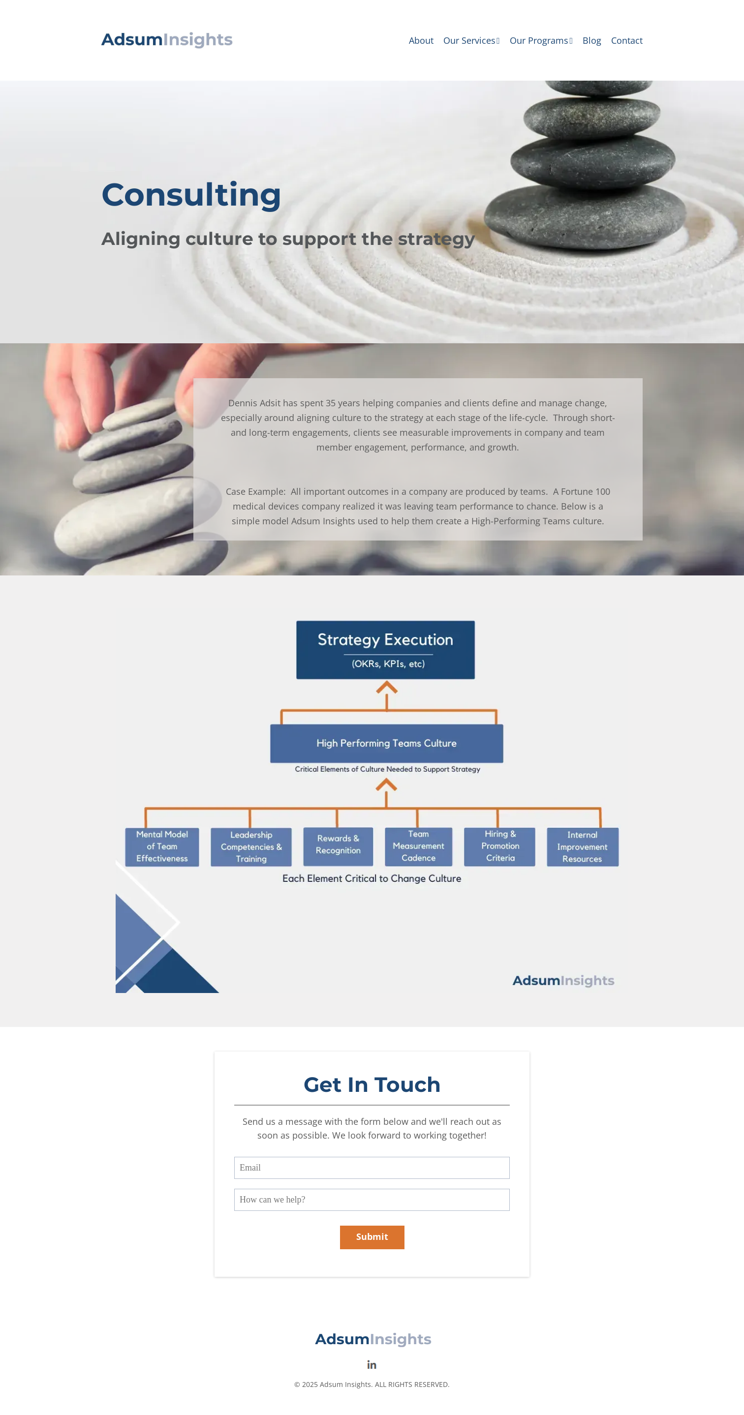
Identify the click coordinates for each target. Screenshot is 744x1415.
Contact (627, 40)
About (421, 40)
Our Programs (541, 40)
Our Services (471, 40)
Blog (592, 40)
